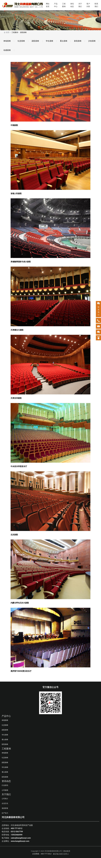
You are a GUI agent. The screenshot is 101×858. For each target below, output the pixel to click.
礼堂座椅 (21, 41)
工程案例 (64, 5)
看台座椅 (63, 41)
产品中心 (55, 5)
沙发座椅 (92, 41)
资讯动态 (72, 5)
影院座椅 (77, 41)
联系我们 (96, 5)
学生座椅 (49, 41)
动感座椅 (7, 50)
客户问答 (88, 5)
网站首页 (47, 5)
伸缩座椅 (7, 41)
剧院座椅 (35, 41)
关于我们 (80, 5)
